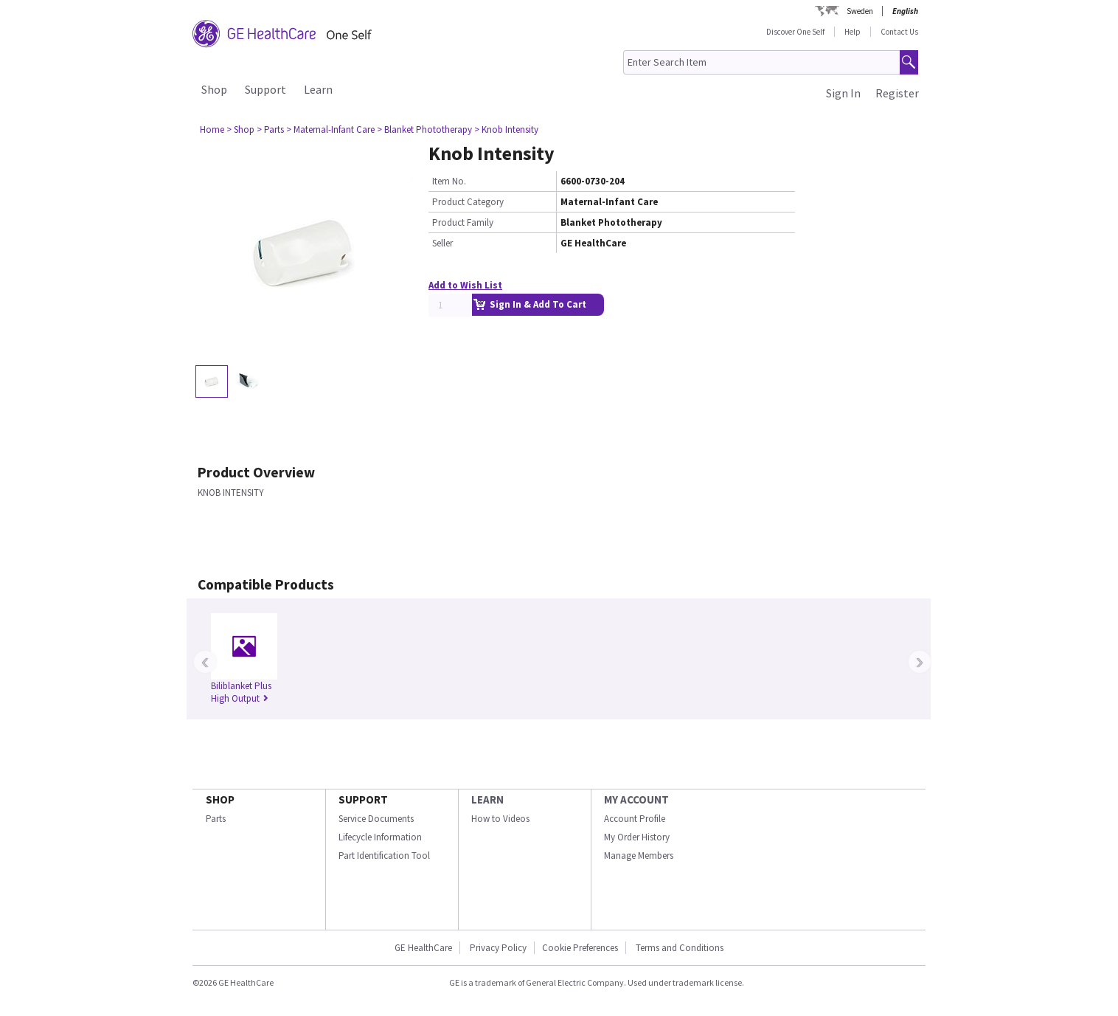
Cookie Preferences (580, 947)
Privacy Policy (497, 947)
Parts (216, 818)
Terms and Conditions (679, 947)
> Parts (270, 129)
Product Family (462, 222)
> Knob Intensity (506, 129)
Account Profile (634, 818)
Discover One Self (795, 32)
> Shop (240, 129)
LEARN (487, 799)
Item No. (449, 181)
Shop (214, 89)
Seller (442, 243)
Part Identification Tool (384, 855)
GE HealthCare (423, 947)
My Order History (637, 837)
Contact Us (899, 32)
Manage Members (638, 855)
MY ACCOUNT (636, 799)
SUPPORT (363, 799)
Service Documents (376, 818)
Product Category (468, 202)
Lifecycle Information (380, 837)
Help (852, 32)
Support (265, 89)
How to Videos (500, 818)
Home (212, 129)
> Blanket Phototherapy (424, 129)
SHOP (220, 799)
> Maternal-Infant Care (330, 129)
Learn (318, 89)
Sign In (843, 93)
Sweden (860, 11)
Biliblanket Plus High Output (241, 692)
